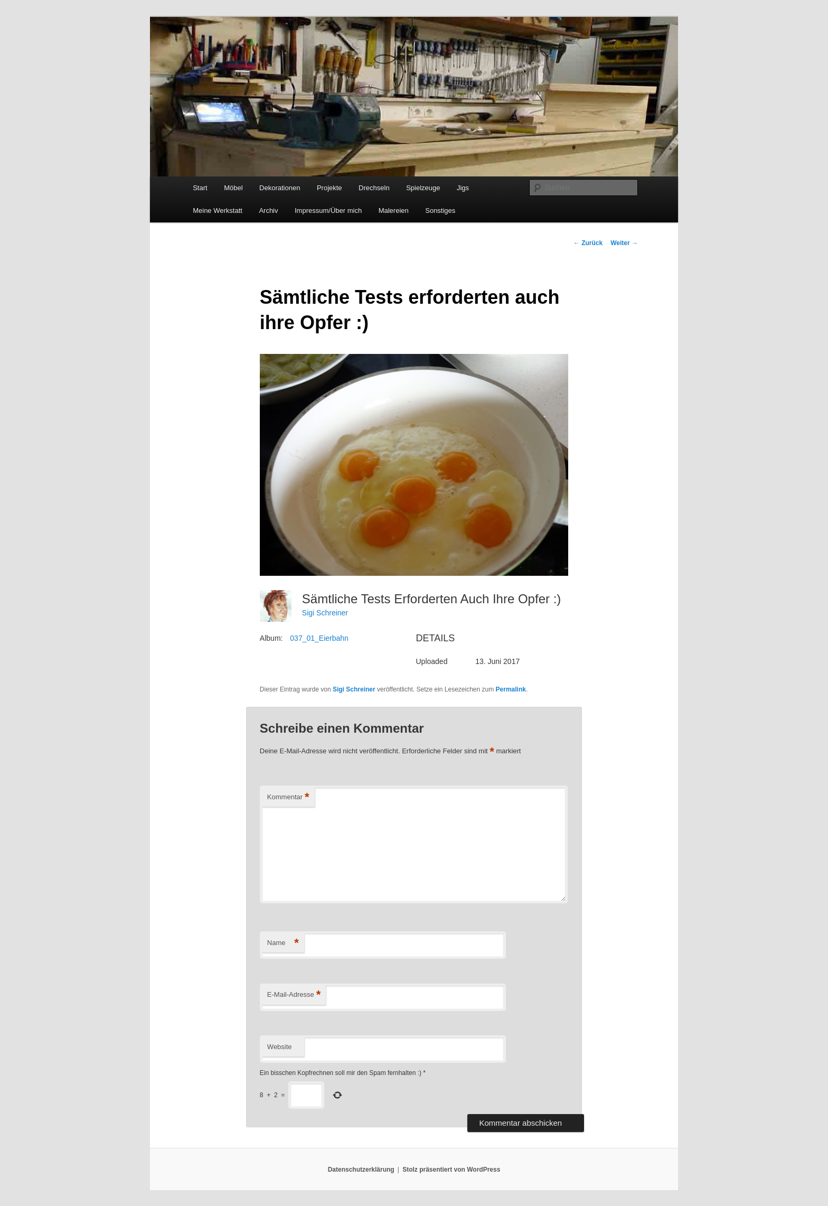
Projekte (329, 188)
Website (279, 1047)
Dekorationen (279, 188)
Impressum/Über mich (328, 210)
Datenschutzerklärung (361, 1169)
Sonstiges (440, 210)
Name (283, 943)
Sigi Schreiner (325, 613)
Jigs (463, 188)
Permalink (511, 689)
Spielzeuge (423, 188)
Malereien (394, 210)
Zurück (588, 243)
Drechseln (374, 188)
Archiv (268, 210)
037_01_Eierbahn (319, 638)
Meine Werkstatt (217, 210)
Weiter (624, 243)
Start (200, 188)
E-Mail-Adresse (294, 995)
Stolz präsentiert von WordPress (451, 1169)
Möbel (233, 188)
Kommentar (288, 797)
